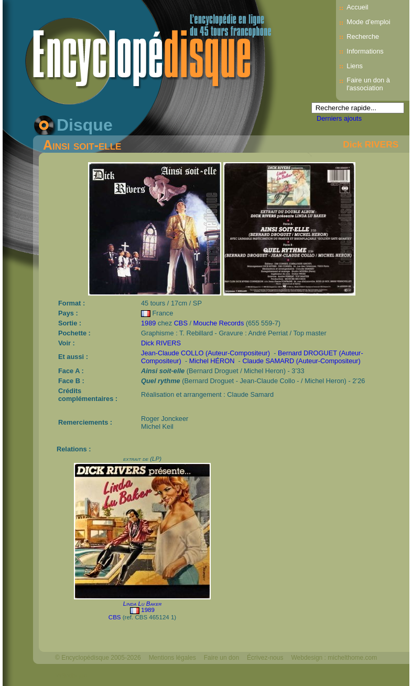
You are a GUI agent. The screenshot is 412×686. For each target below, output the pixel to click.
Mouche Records (218, 323)
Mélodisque (71, 675)
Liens (354, 66)
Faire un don (221, 657)
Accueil (357, 7)
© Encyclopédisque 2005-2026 (98, 657)
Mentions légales (172, 657)
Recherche (362, 36)
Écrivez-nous (265, 657)
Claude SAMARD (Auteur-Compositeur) (301, 361)
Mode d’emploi (368, 22)
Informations (364, 51)
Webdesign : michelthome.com (334, 657)
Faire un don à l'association (368, 84)
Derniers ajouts (339, 118)
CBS (181, 323)
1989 (148, 323)
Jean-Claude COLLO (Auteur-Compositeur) (205, 353)
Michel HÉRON (212, 361)
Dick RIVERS (370, 144)
